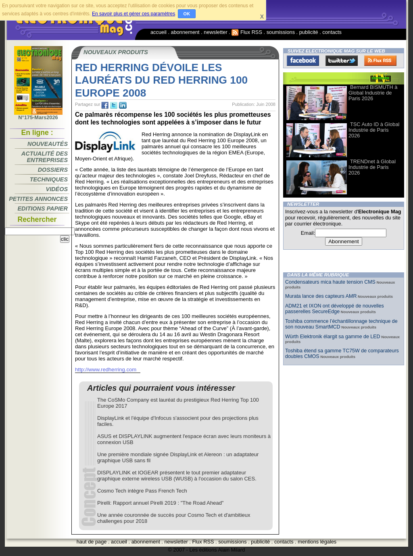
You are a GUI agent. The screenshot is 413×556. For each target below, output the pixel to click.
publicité (308, 32)
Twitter (341, 60)
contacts (332, 32)
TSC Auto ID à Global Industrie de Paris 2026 (373, 130)
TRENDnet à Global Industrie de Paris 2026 (372, 167)
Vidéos (57, 189)
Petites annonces (38, 199)
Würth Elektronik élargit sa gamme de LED (332, 336)
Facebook (303, 60)
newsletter (215, 32)
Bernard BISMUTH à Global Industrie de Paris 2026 (372, 92)
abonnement (185, 32)
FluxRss (380, 60)
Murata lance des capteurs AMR (321, 296)
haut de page (92, 542)
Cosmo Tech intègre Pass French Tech (142, 491)
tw (114, 105)
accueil (158, 32)
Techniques (49, 179)
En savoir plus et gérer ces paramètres (133, 14)
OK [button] (187, 13)
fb (105, 105)
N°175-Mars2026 (38, 115)
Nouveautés (47, 144)
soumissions (281, 32)
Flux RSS (247, 32)
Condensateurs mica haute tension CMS (330, 282)
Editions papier (43, 208)
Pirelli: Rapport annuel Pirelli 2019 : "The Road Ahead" (160, 503)
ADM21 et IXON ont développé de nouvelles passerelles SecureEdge (334, 308)
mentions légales (317, 542)
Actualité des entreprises (44, 156)
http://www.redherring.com (105, 369)
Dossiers (53, 169)
